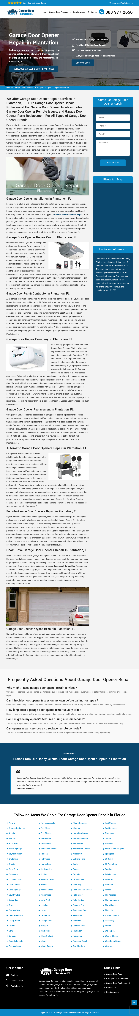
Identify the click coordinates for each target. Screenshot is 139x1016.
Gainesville (46, 838)
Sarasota (109, 843)
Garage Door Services (58, 12)
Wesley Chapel (111, 936)
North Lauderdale (80, 838)
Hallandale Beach (48, 848)
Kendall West (47, 889)
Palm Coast (78, 895)
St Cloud (109, 859)
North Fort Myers (80, 833)
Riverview (109, 833)
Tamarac (109, 879)
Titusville (109, 910)
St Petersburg (111, 864)
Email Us (14, 975)
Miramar (76, 828)
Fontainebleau (15, 946)
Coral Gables (14, 884)
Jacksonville (46, 869)
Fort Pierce (46, 833)
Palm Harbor (78, 900)
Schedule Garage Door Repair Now (33, 68)
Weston (108, 946)
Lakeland (45, 905)
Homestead (46, 864)
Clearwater (13, 874)
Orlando (76, 874)
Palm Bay (77, 884)
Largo (43, 910)
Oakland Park (79, 859)
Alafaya (12, 823)
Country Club (14, 895)
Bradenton (13, 859)
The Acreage (110, 895)
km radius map (113, 212)
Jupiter (44, 874)
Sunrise (108, 869)
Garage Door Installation (117, 978)
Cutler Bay (13, 900)
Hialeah (44, 853)
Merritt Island (47, 936)
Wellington (110, 930)
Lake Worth (46, 900)
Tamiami (109, 884)
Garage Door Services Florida (68, 1012)
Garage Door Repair (115, 974)
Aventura (13, 838)
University (109, 920)
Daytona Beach (15, 910)
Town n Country (112, 915)
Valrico (108, 925)
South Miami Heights (114, 848)
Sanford (108, 838)
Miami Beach (47, 946)
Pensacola (77, 915)
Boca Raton (14, 843)
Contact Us (92, 12)
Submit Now (113, 162)
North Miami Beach (81, 848)
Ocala (75, 864)
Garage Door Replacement (118, 983)
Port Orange (110, 823)
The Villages (110, 905)
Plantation (77, 930)
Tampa (108, 889)
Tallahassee (110, 874)
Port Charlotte (79, 946)
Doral (11, 930)
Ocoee (76, 869)
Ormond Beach (79, 879)
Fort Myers (45, 828)
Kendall (44, 884)
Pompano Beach (80, 941)
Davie (11, 905)
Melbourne (45, 930)
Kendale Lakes (47, 879)
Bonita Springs (15, 848)
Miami (44, 941)
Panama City (78, 905)
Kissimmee (46, 895)
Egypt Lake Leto (16, 941)
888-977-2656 (119, 12)
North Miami (78, 843)
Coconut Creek (15, 879)
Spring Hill (109, 853)
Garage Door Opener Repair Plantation (52, 87)
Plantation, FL (126, 3)
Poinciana (77, 936)
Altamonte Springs (17, 828)
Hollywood (45, 859)
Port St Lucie (111, 828)
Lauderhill (45, 915)
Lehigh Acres (47, 920)
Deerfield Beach (16, 915)
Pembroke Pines (80, 910)
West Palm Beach (113, 941)
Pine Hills (77, 920)
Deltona (12, 925)
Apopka (12, 833)
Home (44, 12)
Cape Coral (13, 869)
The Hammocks (112, 900)
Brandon (12, 864)
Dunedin (12, 936)
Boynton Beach (15, 853)
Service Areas (79, 12)
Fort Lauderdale (48, 823)
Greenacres (46, 843)
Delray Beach (14, 920)
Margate (44, 925)
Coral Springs (15, 889)
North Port (77, 853)
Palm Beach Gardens (82, 889)
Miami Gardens (80, 823)
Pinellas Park (79, 925)
